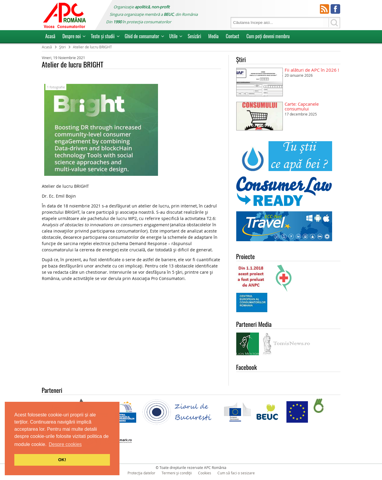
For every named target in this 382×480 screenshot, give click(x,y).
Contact (232, 36)
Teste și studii (102, 36)
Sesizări (194, 36)
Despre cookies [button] (65, 444)
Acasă (50, 36)
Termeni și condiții (177, 472)
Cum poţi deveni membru (268, 36)
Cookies (204, 472)
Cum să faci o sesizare (236, 472)
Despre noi (71, 36)
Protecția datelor (141, 472)
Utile (173, 36)
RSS (324, 9)
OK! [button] (62, 459)
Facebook (335, 9)
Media (213, 36)
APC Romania (64, 15)
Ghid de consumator (142, 36)
